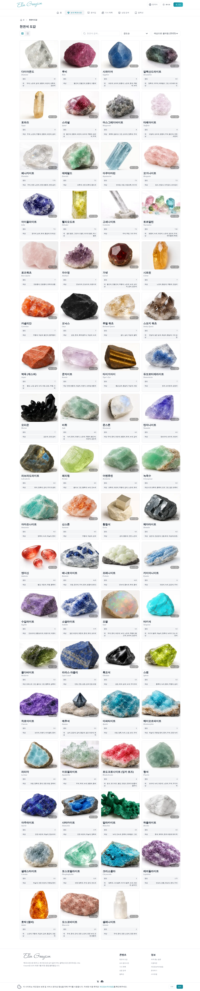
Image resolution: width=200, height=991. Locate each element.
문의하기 (154, 969)
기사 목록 (122, 966)
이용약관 (154, 962)
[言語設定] (153, 4)
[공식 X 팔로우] (98, 980)
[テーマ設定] (166, 4)
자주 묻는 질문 (156, 958)
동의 (179, 987)
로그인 (178, 4)
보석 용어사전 (124, 962)
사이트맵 (154, 973)
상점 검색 (122, 969)
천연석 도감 (123, 958)
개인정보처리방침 (106, 987)
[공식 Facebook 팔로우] (102, 980)
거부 (169, 987)
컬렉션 (121, 973)
